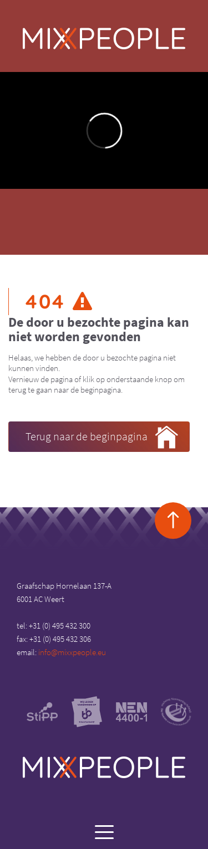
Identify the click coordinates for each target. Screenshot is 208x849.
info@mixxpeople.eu (72, 652)
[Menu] (104, 831)
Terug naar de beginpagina (102, 437)
